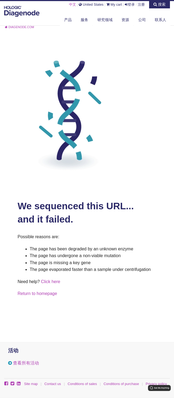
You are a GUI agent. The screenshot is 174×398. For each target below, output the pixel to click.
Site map (31, 384)
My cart (114, 4)
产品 (68, 20)
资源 (125, 20)
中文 (72, 4)
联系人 (160, 20)
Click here (50, 281)
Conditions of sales (82, 384)
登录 (130, 4)
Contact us (52, 384)
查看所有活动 (26, 363)
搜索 (159, 4)
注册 (141, 4)
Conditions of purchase (121, 384)
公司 (142, 20)
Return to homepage (37, 293)
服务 (84, 20)
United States (91, 4)
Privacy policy (156, 384)
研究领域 (105, 20)
